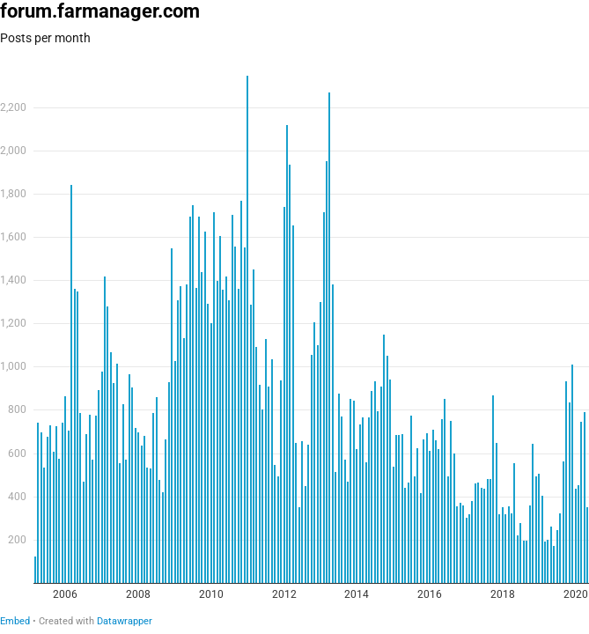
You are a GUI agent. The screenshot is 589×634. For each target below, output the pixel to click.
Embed (15, 621)
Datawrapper (124, 621)
